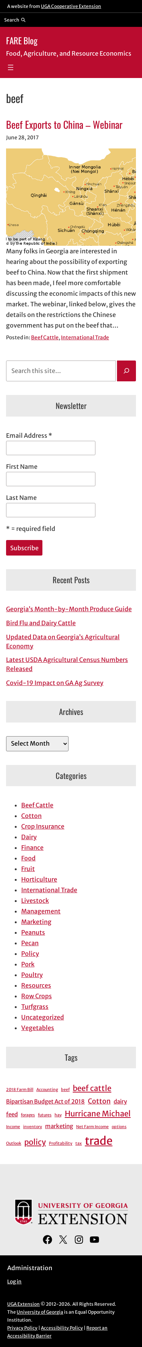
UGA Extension (23, 1304)
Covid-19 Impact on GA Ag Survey (54, 683)
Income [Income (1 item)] (13, 1126)
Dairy (29, 837)
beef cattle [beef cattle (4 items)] (92, 1088)
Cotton (31, 815)
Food (28, 858)
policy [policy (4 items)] (35, 1142)
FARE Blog (21, 40)
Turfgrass (34, 1006)
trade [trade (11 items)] (98, 1141)
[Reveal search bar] (15, 20)
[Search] (126, 371)
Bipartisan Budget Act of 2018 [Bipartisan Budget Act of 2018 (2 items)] (45, 1101)
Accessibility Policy (62, 1328)
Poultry (32, 975)
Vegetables (37, 1028)
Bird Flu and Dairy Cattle (41, 623)
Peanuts (33, 932)
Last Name (21, 497)
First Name (21, 466)
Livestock (35, 900)
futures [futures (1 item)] (44, 1115)
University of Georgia (40, 1312)
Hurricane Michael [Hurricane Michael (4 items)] (98, 1114)
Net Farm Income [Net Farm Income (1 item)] (92, 1126)
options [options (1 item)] (119, 1126)
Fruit (28, 869)
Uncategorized (42, 1017)
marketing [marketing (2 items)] (59, 1126)
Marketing (36, 922)
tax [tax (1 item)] (78, 1143)
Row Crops (36, 996)
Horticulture (39, 879)
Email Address (29, 435)
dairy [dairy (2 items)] (120, 1101)
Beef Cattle (45, 337)
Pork (27, 964)
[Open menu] (10, 67)
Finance (32, 847)
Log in (14, 1281)
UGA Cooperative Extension (71, 6)
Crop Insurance (42, 826)
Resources (36, 985)
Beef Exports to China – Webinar (64, 124)
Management (41, 911)
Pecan (30, 943)
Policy (30, 953)
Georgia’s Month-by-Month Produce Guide (69, 609)
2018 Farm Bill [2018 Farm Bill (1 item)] (19, 1089)
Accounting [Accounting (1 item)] (47, 1089)
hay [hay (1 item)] (58, 1115)
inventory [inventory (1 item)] (32, 1126)
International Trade (85, 337)
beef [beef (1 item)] (65, 1089)
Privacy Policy (22, 1328)
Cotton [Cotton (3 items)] (99, 1101)
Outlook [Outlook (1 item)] (13, 1143)
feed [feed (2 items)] (12, 1114)
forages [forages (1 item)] (28, 1115)
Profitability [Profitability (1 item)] (60, 1143)
